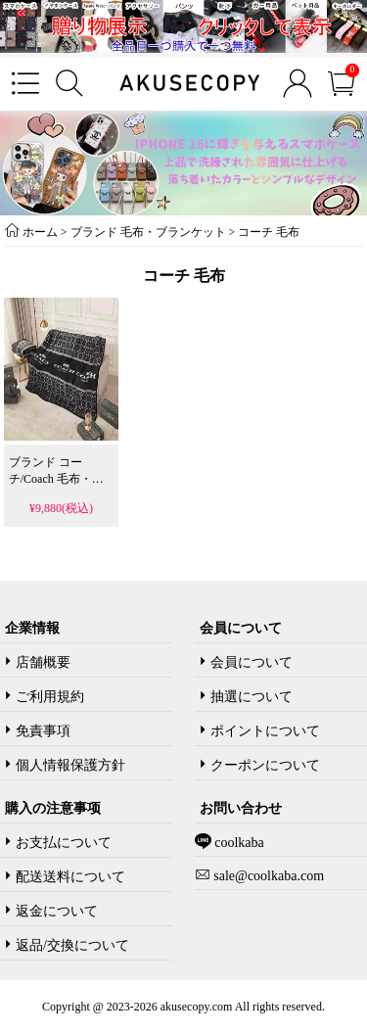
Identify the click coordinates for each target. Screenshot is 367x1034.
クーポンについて (265, 765)
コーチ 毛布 (268, 232)
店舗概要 (43, 662)
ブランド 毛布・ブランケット (148, 232)
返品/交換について (72, 945)
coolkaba (237, 842)
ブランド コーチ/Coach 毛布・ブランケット (56, 478)
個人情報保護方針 (70, 765)
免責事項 (43, 731)
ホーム (40, 232)
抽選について (251, 696)
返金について (57, 911)
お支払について (64, 842)
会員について (251, 662)
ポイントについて (265, 731)
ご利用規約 (50, 696)
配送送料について (70, 877)
